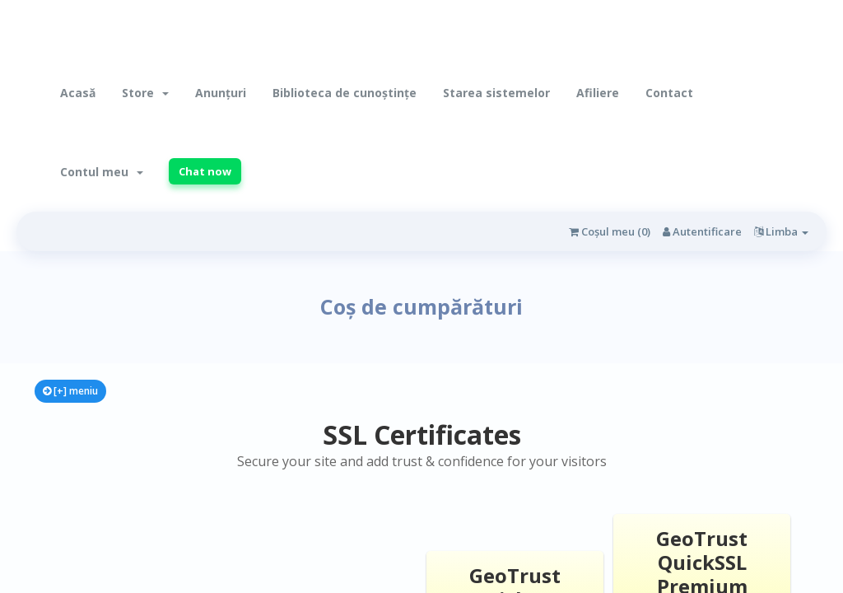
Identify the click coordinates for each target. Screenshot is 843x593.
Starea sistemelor (496, 92)
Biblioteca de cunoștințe (344, 92)
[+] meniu (70, 391)
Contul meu (101, 172)
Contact (669, 92)
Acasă (77, 92)
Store (145, 92)
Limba (781, 231)
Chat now (205, 171)
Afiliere (597, 92)
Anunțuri (220, 92)
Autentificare (702, 231)
